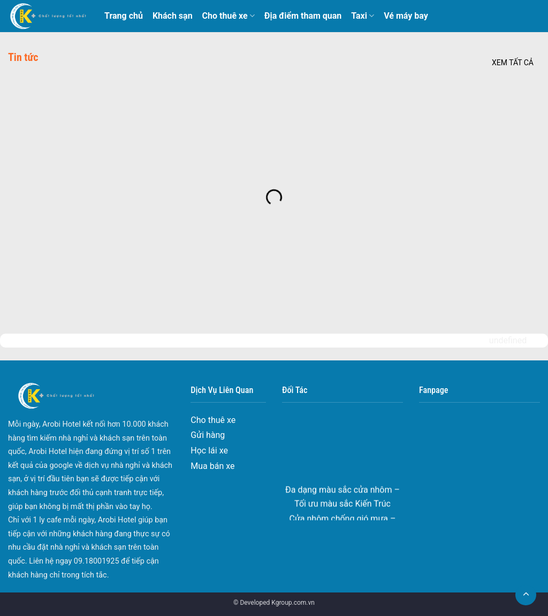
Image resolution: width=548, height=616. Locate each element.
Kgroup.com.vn (293, 602)
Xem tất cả (513, 62)
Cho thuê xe (228, 16)
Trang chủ (123, 16)
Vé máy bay (406, 16)
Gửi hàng (208, 435)
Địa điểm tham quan (302, 16)
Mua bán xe (212, 466)
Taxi (362, 16)
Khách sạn (173, 16)
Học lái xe (209, 450)
